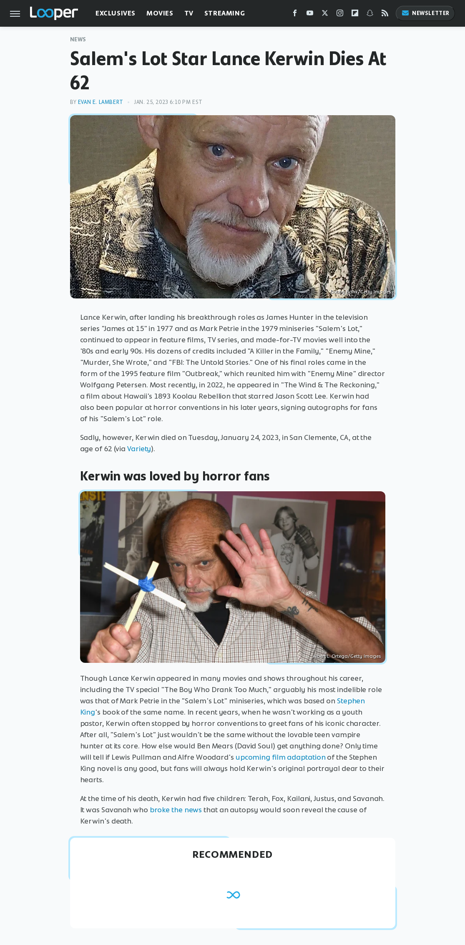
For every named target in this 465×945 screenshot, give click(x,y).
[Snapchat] (370, 15)
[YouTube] (310, 15)
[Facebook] (295, 15)
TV (189, 13)
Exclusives (116, 13)
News (78, 39)
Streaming (224, 13)
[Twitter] (325, 15)
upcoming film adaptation (281, 757)
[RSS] (385, 15)
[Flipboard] (355, 15)
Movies (159, 13)
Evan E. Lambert (100, 102)
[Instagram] (340, 15)
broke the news (176, 810)
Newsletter (425, 13)
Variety (139, 449)
